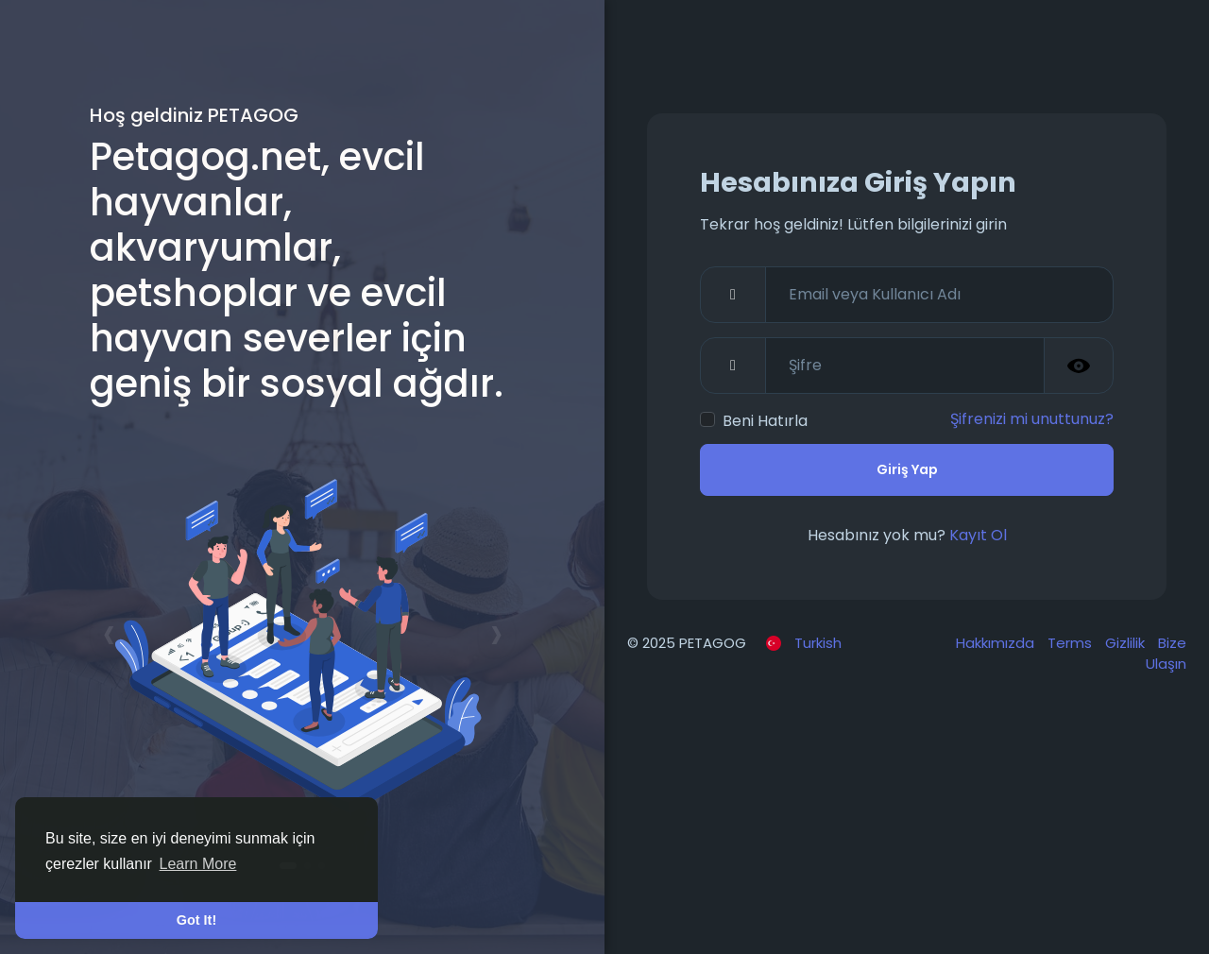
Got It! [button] (196, 920)
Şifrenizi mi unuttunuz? (1032, 419)
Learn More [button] (198, 864)
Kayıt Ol (978, 535)
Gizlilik (1127, 643)
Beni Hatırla (765, 421)
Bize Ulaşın (1166, 653)
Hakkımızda (997, 643)
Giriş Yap (907, 469)
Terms (1071, 643)
